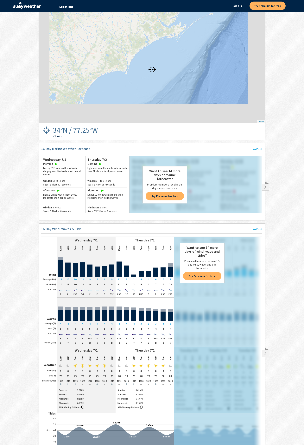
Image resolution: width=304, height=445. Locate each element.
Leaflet (261, 121)
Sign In (237, 6)
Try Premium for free (267, 6)
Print (257, 149)
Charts (57, 136)
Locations (66, 7)
